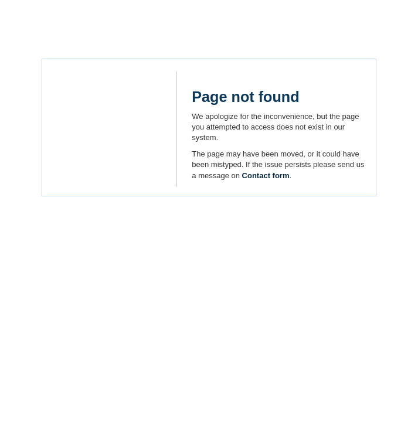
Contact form (266, 175)
